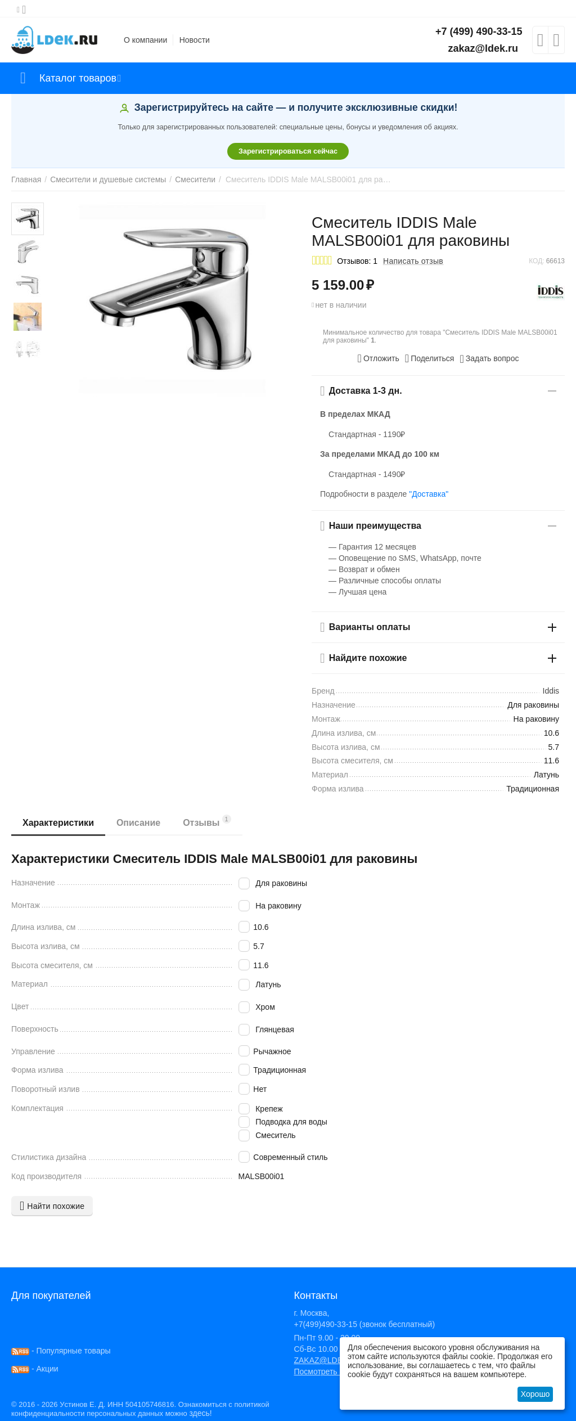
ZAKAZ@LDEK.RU (327, 1360)
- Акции (34, 1368)
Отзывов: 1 (357, 261)
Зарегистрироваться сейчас (288, 151)
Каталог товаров (77, 78)
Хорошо (535, 1393)
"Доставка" (428, 493)
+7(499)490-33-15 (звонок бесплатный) (364, 1324)
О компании (145, 39)
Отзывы (207, 821)
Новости (194, 39)
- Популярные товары (61, 1350)
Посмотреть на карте (332, 1371)
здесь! (200, 1413)
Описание (138, 823)
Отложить (378, 358)
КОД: (536, 261)
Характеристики (58, 823)
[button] (429, 358)
